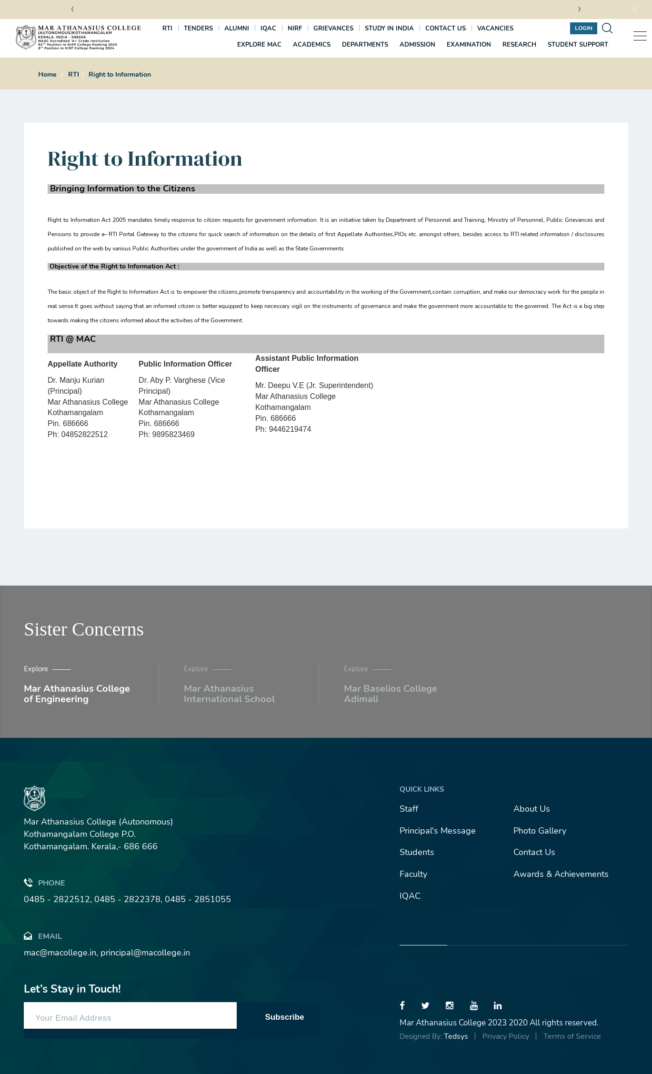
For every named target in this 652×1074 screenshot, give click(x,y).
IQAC (268, 28)
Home (47, 74)
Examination (469, 44)
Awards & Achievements (561, 874)
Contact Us (534, 852)
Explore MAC (259, 44)
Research (519, 44)
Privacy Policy (505, 1036)
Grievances (333, 28)
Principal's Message (438, 830)
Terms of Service (572, 1036)
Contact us (445, 28)
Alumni (236, 28)
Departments (365, 44)
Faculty (413, 874)
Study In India (389, 28)
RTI (167, 28)
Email (43, 936)
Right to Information (120, 74)
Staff (409, 809)
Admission (417, 44)
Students (417, 852)
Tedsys (456, 1036)
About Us (531, 809)
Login (583, 28)
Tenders (198, 28)
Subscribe (284, 1017)
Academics (312, 44)
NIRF (295, 28)
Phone (44, 882)
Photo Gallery (539, 830)
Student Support (578, 44)
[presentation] (72, 10)
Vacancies (495, 28)
